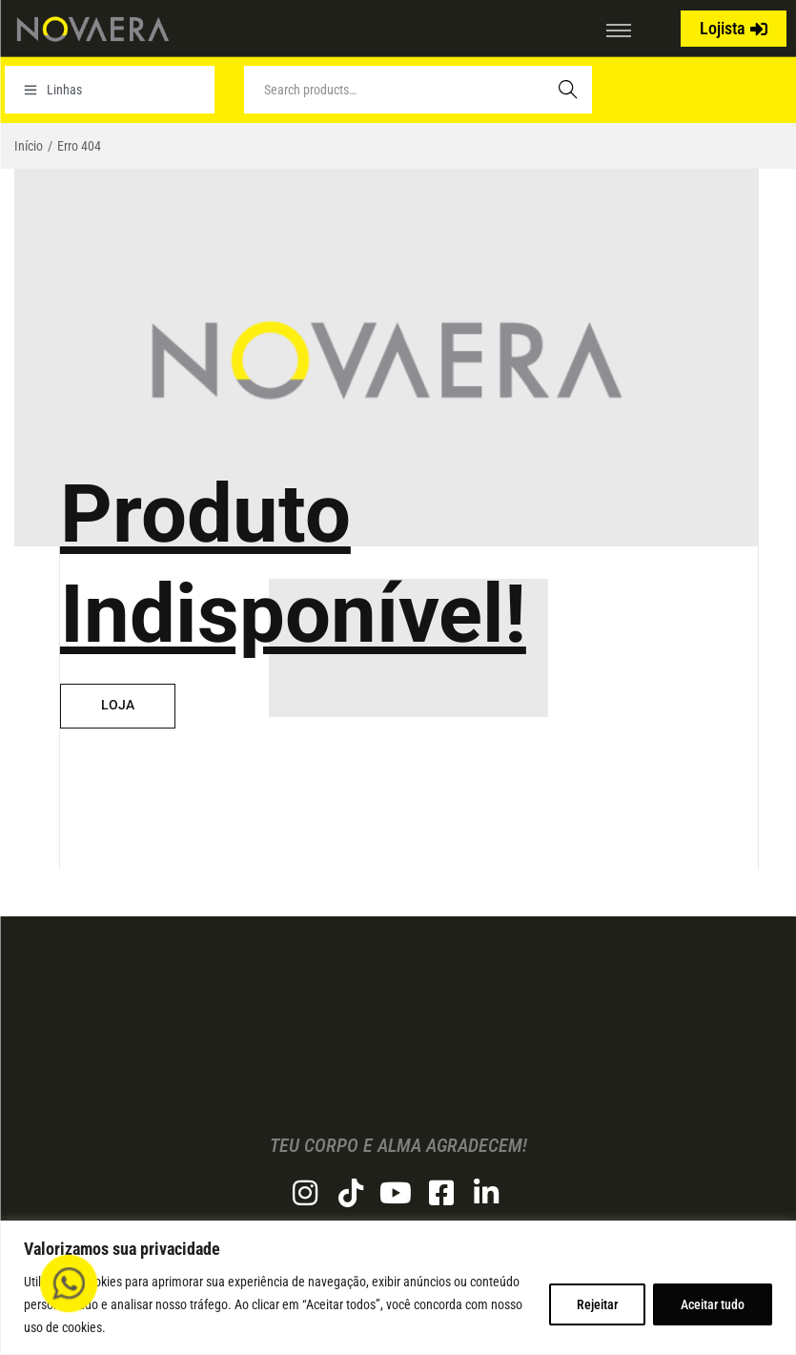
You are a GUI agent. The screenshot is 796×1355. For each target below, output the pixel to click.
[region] (398, 1288)
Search (568, 89)
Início (28, 146)
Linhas (53, 89)
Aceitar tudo (713, 1304)
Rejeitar (597, 1304)
